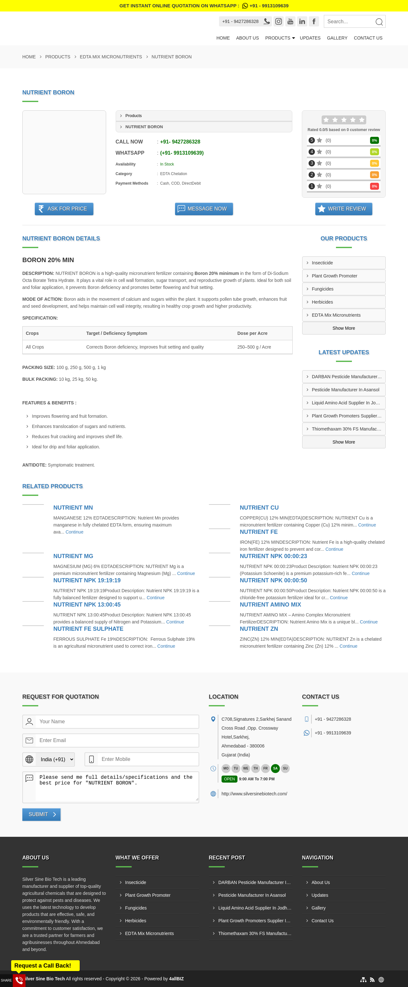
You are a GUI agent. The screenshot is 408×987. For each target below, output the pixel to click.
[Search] (379, 21)
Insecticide (322, 262)
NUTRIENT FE (259, 532)
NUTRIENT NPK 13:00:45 (87, 604)
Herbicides (322, 302)
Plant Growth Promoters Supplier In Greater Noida (349, 415)
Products (277, 38)
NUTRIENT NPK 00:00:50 (273, 580)
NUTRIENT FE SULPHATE (89, 629)
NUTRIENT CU (259, 508)
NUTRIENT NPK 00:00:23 (273, 556)
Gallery (337, 38)
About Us (247, 38)
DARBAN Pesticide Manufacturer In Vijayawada (349, 376)
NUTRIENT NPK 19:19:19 (87, 580)
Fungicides (323, 288)
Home (223, 38)
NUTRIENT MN (73, 508)
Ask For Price (67, 208)
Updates (310, 38)
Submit (38, 814)
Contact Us (368, 38)
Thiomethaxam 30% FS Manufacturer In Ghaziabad (349, 428)
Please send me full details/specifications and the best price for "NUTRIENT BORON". (117, 786)
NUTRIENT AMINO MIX (270, 604)
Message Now (207, 208)
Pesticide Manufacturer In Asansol (346, 389)
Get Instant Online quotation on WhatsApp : (204, 5)
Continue (75, 531)
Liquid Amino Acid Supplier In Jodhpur (349, 402)
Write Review (347, 208)
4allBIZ (176, 978)
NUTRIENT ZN (259, 629)
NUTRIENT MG (73, 556)
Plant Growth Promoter (334, 275)
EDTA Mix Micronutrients (111, 56)
